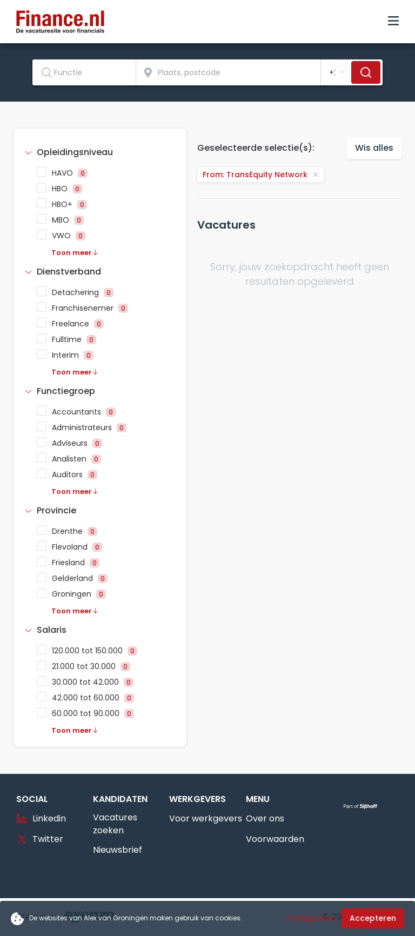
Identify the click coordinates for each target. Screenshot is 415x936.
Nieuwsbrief (117, 850)
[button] (100, 152)
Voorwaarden (275, 839)
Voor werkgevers (205, 818)
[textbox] (84, 72)
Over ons (265, 818)
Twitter (39, 839)
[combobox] (84, 72)
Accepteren (373, 918)
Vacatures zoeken (115, 824)
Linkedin (41, 818)
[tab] (100, 152)
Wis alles (374, 148)
